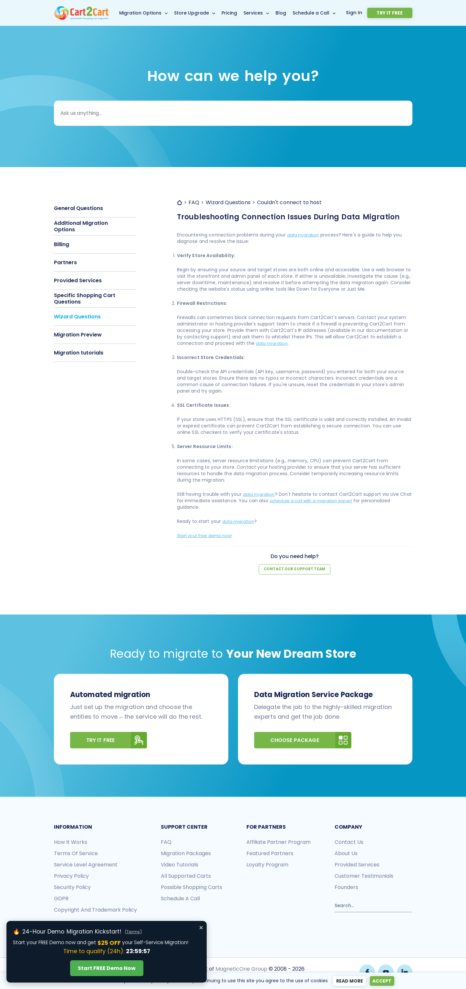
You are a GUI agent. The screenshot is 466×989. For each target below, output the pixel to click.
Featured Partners (269, 853)
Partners (65, 262)
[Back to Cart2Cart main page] (81, 10)
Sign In (369, 12)
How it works (70, 842)
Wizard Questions (77, 316)
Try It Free (116, 740)
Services (261, 13)
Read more (348, 981)
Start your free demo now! (207, 535)
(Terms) (133, 932)
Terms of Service (76, 853)
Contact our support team (294, 569)
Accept (383, 981)
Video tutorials (179, 865)
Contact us (349, 842)
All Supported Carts (186, 876)
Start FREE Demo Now (107, 968)
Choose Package (310, 740)
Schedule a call (180, 899)
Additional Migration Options (81, 226)
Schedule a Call (318, 13)
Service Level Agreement (86, 865)
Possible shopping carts (191, 887)
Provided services (357, 865)
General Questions (78, 208)
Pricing (237, 13)
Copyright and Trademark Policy (95, 910)
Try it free (397, 13)
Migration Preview (78, 334)
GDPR (61, 899)
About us (346, 853)
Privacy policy (71, 876)
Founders (346, 887)
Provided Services (78, 280)
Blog (288, 13)
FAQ (166, 842)
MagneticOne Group (241, 969)
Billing (61, 244)
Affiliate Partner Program (278, 842)
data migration (304, 235)
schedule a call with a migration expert (327, 500)
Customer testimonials (364, 876)
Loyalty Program (267, 865)
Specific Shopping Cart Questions (84, 298)
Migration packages (186, 853)
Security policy (72, 887)
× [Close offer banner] (201, 928)
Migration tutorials (78, 352)
